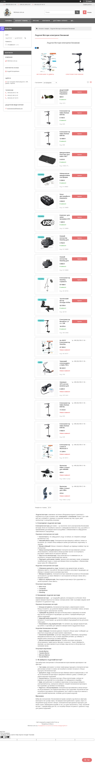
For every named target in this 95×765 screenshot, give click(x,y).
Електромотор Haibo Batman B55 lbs (65, 404)
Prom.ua (56, 722)
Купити (80, 92)
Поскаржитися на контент (45, 725)
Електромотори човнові (74, 74)
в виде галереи (88, 82)
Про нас (36, 20)
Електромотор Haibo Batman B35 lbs (65, 112)
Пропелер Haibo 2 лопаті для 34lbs (65, 488)
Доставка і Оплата (60, 20)
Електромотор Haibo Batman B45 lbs (65, 425)
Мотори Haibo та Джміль (45, 74)
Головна (8, 20)
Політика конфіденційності (60, 725)
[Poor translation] (7, 737)
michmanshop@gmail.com (15, 108)
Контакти (46, 20)
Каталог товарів (21, 20)
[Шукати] (77, 12)
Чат (87, 760)
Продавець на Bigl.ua (47, 724)
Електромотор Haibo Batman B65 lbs (65, 133)
